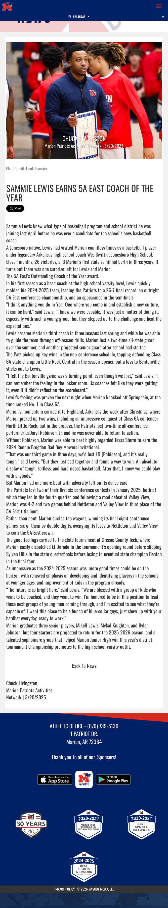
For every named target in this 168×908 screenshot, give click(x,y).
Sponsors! (106, 757)
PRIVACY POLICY (64, 889)
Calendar (79, 16)
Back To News (84, 665)
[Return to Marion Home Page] (7, 6)
